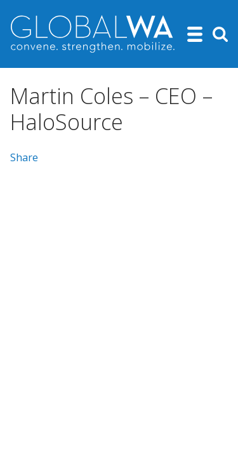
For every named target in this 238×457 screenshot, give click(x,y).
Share (24, 157)
